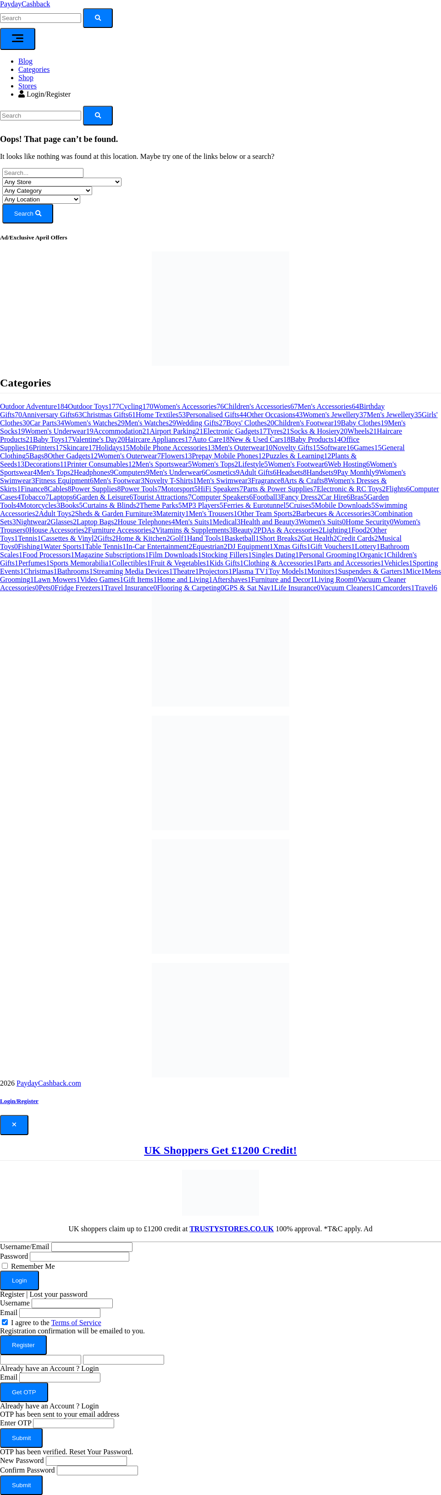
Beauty (245, 530)
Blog (25, 61)
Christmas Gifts (109, 415)
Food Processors (48, 555)
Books (71, 505)
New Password (22, 1460)
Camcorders (394, 588)
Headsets (291, 472)
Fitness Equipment (64, 480)
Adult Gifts (258, 472)
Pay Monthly (358, 472)
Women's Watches (94, 423)
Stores (27, 86)
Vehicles (398, 563)
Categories (34, 69)
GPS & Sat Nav (249, 588)
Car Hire (335, 497)
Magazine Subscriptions (111, 555)
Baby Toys (52, 439)
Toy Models (288, 571)
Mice (415, 571)
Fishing (31, 546)
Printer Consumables (101, 464)
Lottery (367, 546)
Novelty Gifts (296, 447)
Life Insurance (297, 588)
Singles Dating (275, 555)
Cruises (302, 505)
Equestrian (209, 546)
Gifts (107, 538)
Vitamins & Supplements (194, 530)
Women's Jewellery (335, 415)
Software (337, 447)
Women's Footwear (298, 464)
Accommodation (122, 431)
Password (14, 1256)
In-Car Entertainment (159, 546)
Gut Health (319, 538)
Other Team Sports (266, 513)
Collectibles (131, 563)
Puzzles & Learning (298, 456)
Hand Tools (206, 538)
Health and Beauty (270, 522)
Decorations (45, 464)
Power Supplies (96, 489)
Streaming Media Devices (133, 571)
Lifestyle (253, 464)
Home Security (369, 522)
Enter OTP (15, 1423)
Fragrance (267, 480)
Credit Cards (357, 538)
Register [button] (12, 1294)
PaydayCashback (25, 4)
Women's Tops (215, 464)
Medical (226, 522)
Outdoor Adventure (34, 406)
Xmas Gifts (291, 546)
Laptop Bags (97, 522)
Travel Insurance (130, 588)
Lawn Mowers (57, 579)
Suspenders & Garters (372, 571)
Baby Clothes (364, 423)
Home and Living (185, 579)
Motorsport (179, 489)
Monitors (322, 571)
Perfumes (34, 563)
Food (360, 530)
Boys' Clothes (250, 423)
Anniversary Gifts (52, 415)
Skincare (79, 447)
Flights (397, 489)
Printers (48, 447)
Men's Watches (150, 423)
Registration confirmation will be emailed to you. (72, 1331)
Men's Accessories (328, 406)
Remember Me (33, 1266)
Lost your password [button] (59, 1294)
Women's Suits (322, 522)
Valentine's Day (98, 439)
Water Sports (64, 546)
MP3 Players (202, 505)
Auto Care (211, 439)
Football (267, 497)
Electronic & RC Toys (351, 489)
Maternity (172, 513)
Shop (25, 78)
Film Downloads (175, 555)
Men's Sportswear (164, 464)
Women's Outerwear (129, 456)
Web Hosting (349, 464)
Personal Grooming (329, 555)
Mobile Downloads (345, 505)
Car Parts (47, 423)
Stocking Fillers (227, 555)
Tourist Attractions (162, 497)
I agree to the (56, 1322)
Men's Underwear (177, 472)
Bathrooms (75, 571)
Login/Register (44, 94)
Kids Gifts (226, 563)
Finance (34, 489)
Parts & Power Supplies (280, 489)
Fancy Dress (301, 497)
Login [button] (90, 1368)
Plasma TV (250, 571)
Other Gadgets (73, 456)
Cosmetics (222, 472)
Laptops (63, 497)
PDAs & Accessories (289, 530)
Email (8, 1312)
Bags (38, 456)
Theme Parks (161, 505)
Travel (426, 588)
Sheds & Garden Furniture (115, 513)
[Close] (14, 1125)
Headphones (94, 472)
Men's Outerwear (243, 447)
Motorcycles (40, 505)
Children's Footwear (307, 423)
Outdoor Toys (93, 406)
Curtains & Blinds (111, 505)
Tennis (29, 538)
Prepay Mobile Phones (228, 456)
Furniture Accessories (121, 530)
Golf (178, 538)
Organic (373, 555)
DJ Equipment (250, 546)
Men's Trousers (213, 513)
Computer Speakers (222, 497)
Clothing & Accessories (280, 563)
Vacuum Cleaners (347, 588)
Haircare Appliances (158, 439)
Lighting (336, 530)
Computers (131, 472)
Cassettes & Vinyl (69, 538)
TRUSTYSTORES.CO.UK (231, 1229)
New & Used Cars (260, 439)
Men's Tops (55, 472)
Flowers (176, 456)
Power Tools (141, 489)
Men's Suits (194, 522)
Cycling (136, 406)
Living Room (336, 579)
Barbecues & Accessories (335, 513)
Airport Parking (176, 431)
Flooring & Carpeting (190, 588)
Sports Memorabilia (81, 563)
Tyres (278, 431)
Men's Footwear (119, 480)
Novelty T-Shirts (170, 480)
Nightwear (33, 522)
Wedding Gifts (201, 423)
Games (367, 447)
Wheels (362, 431)
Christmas (40, 571)
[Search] (40, 115)
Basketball (242, 538)
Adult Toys (57, 513)
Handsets (322, 472)
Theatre (186, 571)
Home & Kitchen (143, 538)
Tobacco (35, 497)
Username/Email (25, 1246)
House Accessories (58, 530)
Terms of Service (76, 1322)
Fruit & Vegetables (179, 563)
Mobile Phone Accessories (172, 447)
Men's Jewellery (394, 415)
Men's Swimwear (224, 480)
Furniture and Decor (282, 579)
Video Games (102, 579)
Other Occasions (275, 415)
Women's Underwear (59, 431)
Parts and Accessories (350, 563)
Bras (358, 497)
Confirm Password (27, 1470)
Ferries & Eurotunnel (256, 505)
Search (27, 213)
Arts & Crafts (306, 480)
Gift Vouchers (332, 546)
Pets (47, 588)
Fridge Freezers (79, 588)
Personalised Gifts (216, 415)
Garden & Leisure (105, 497)
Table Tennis (105, 546)
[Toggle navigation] (17, 39)
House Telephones (146, 522)
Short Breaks (280, 538)
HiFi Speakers (220, 489)
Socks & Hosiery (318, 431)
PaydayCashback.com (49, 1083)
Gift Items (140, 579)
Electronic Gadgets (234, 431)
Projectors (215, 571)
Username (15, 1303)
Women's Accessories (189, 406)
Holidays (113, 447)
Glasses (63, 522)
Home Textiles (161, 415)
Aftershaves (231, 579)
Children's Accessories (261, 406)
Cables (60, 489)
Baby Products (316, 439)
